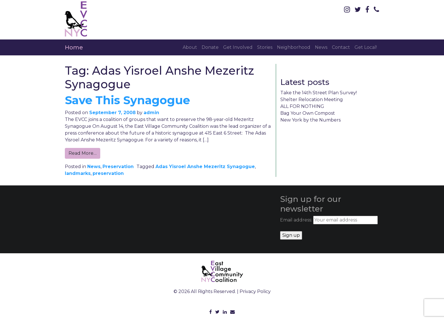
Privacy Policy (255, 291)
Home (74, 47)
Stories (264, 47)
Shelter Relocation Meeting (311, 99)
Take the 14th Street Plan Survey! (318, 92)
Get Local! (366, 47)
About (190, 47)
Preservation (118, 166)
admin (151, 112)
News (321, 47)
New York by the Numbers (310, 120)
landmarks (78, 173)
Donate (210, 47)
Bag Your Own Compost (307, 113)
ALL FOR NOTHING (302, 106)
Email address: (329, 220)
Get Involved (238, 47)
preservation (108, 173)
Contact (341, 47)
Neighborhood (293, 47)
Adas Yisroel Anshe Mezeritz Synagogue (205, 166)
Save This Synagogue (127, 100)
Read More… (83, 153)
